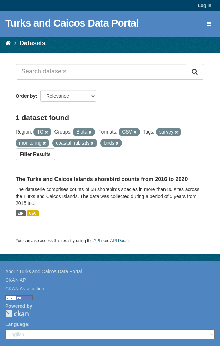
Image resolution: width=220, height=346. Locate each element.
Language (16, 324)
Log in (204, 5)
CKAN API (16, 280)
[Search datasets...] (101, 72)
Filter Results (35, 154)
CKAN (17, 313)
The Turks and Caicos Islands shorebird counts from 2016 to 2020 (102, 179)
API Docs (119, 240)
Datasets (33, 43)
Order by (26, 96)
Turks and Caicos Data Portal (72, 23)
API (96, 240)
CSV (33, 213)
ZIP (20, 213)
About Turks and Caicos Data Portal (43, 271)
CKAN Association (24, 288)
